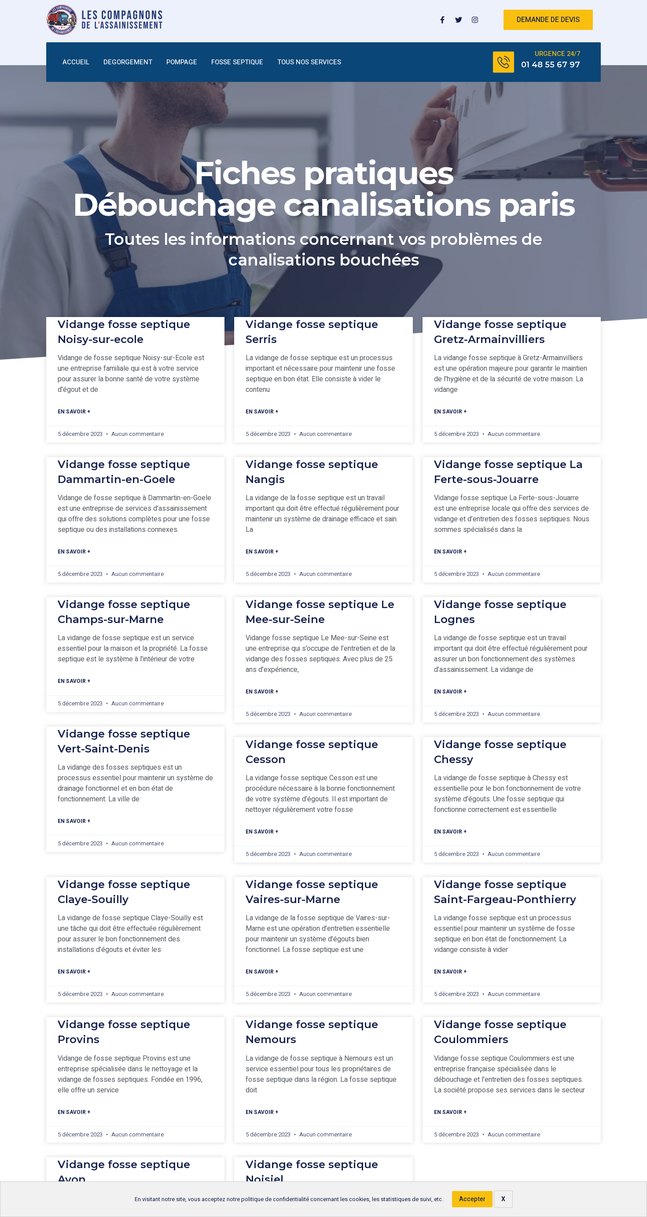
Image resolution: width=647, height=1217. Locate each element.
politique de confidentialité (275, 1199)
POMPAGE (181, 62)
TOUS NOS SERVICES (309, 62)
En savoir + (74, 412)
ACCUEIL (75, 62)
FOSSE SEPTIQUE (237, 62)
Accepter (472, 1199)
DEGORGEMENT (127, 62)
